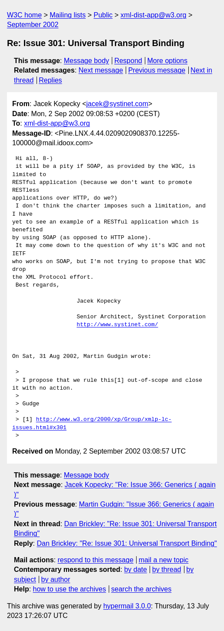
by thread (166, 569)
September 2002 (32, 24)
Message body (86, 60)
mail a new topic (164, 560)
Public (103, 15)
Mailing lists (68, 15)
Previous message (157, 70)
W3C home (24, 15)
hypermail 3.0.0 (126, 606)
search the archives (141, 589)
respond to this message (95, 560)
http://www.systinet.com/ (117, 325)
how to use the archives (69, 589)
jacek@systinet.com (117, 103)
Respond (128, 60)
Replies (50, 80)
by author (55, 579)
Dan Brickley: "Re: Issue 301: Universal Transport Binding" (127, 543)
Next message (101, 70)
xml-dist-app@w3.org (153, 15)
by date (135, 569)
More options (167, 60)
